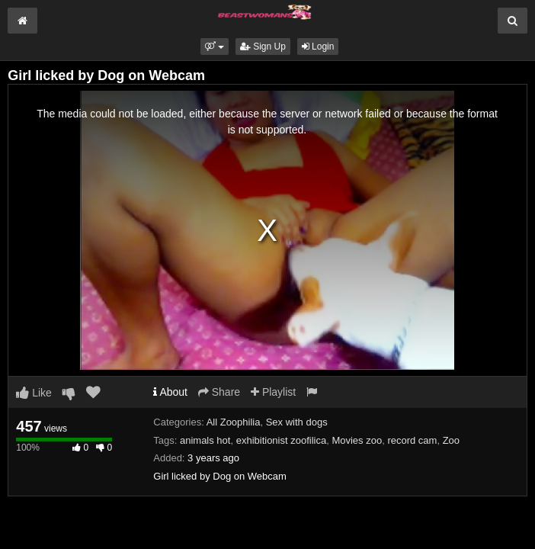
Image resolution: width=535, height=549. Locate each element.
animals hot (205, 440)
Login (318, 46)
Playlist (273, 392)
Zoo (451, 440)
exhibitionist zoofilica (281, 440)
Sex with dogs (297, 422)
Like (34, 393)
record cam (412, 440)
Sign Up (263, 46)
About (170, 392)
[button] (214, 46)
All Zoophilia (234, 422)
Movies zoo (357, 440)
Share (219, 392)
